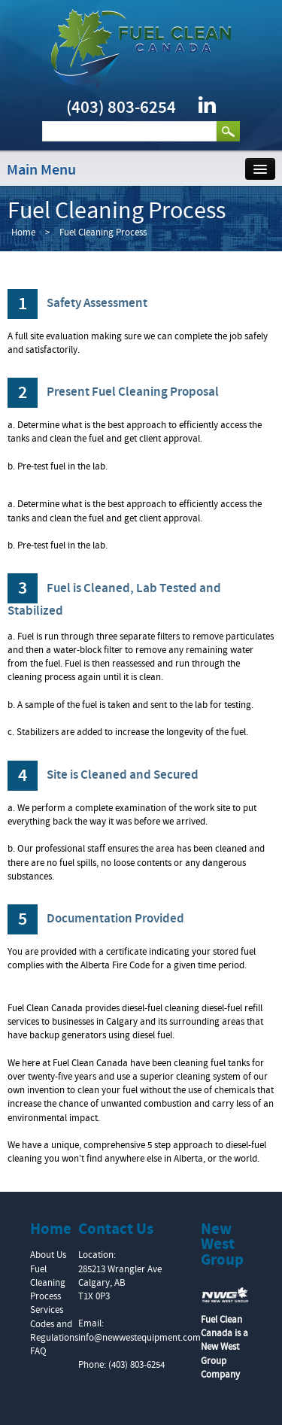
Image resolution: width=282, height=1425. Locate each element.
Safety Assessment (77, 303)
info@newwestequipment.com (139, 1338)
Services (46, 1310)
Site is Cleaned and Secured (103, 775)
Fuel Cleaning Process (47, 1282)
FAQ (38, 1351)
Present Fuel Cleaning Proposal (113, 392)
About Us (48, 1255)
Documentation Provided (96, 918)
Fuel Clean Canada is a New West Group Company (224, 1347)
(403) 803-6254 (121, 108)
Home (23, 232)
